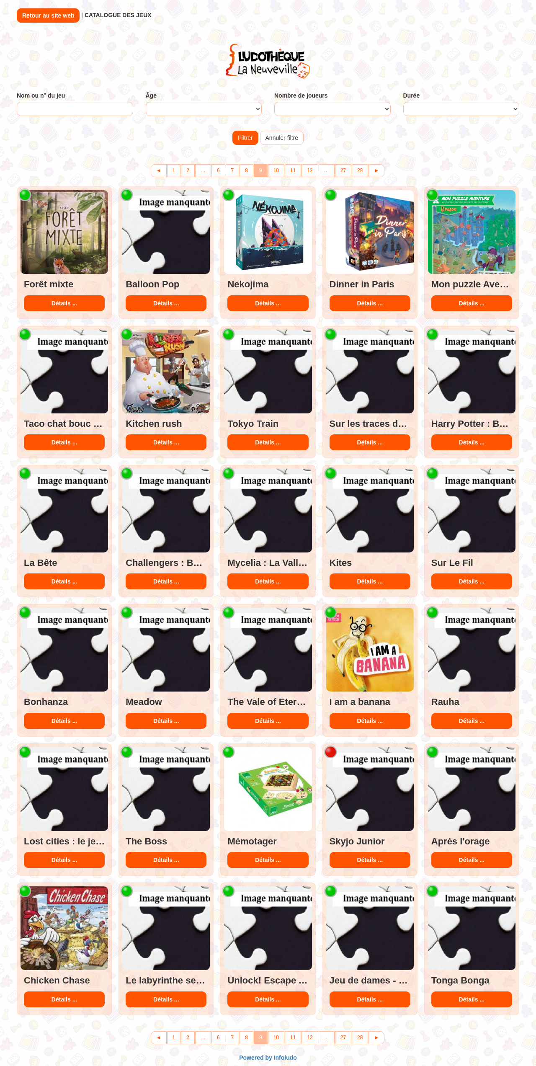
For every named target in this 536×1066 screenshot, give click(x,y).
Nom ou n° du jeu (41, 95)
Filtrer (245, 137)
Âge (151, 95)
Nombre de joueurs (301, 95)
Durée (411, 95)
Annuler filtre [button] (282, 137)
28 (360, 170)
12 (309, 170)
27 (343, 170)
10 (276, 170)
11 (293, 170)
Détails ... (64, 303)
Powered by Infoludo (268, 1057)
